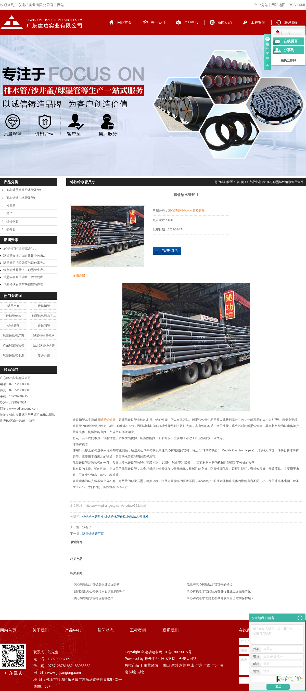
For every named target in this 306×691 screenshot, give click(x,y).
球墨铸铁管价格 (44, 335)
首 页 (240, 182)
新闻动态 (225, 22)
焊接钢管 (12, 221)
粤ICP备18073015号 (175, 652)
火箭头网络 (188, 659)
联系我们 (291, 22)
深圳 (174, 665)
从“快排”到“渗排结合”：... (20, 248)
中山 (190, 665)
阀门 (9, 213)
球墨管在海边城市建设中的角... (24, 255)
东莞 (182, 665)
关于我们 (158, 22)
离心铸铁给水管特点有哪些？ (94, 598)
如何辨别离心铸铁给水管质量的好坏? (99, 591)
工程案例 (258, 22)
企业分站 (261, 5)
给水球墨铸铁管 (44, 345)
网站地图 (278, 5)
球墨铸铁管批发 (13, 355)
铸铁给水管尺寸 (93, 516)
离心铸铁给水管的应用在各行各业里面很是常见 (219, 591)
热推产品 (132, 665)
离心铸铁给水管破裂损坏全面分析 (97, 584)
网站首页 (124, 22)
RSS (292, 5)
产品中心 (191, 22)
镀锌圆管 (44, 326)
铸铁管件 (13, 326)
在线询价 (167, 251)
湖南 (132, 672)
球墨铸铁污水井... (44, 316)
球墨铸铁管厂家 (13, 335)
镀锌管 (11, 229)
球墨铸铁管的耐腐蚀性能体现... (24, 284)
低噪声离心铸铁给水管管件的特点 (210, 584)
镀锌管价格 (13, 316)
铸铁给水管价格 (115, 516)
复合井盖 (44, 355)
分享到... (290, 50)
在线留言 (291, 41)
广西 (207, 665)
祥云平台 (152, 659)
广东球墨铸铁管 (13, 345)
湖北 (141, 672)
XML (302, 5)
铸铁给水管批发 (137, 516)
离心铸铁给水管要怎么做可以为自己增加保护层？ (220, 598)
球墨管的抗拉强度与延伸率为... (24, 263)
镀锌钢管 (44, 306)
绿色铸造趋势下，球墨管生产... (24, 270)
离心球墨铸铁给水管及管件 (24, 190)
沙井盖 (11, 205)
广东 (198, 665)
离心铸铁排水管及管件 (21, 198)
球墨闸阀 (13, 306)
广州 (215, 665)
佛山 (166, 665)
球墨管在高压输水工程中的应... (24, 277)
